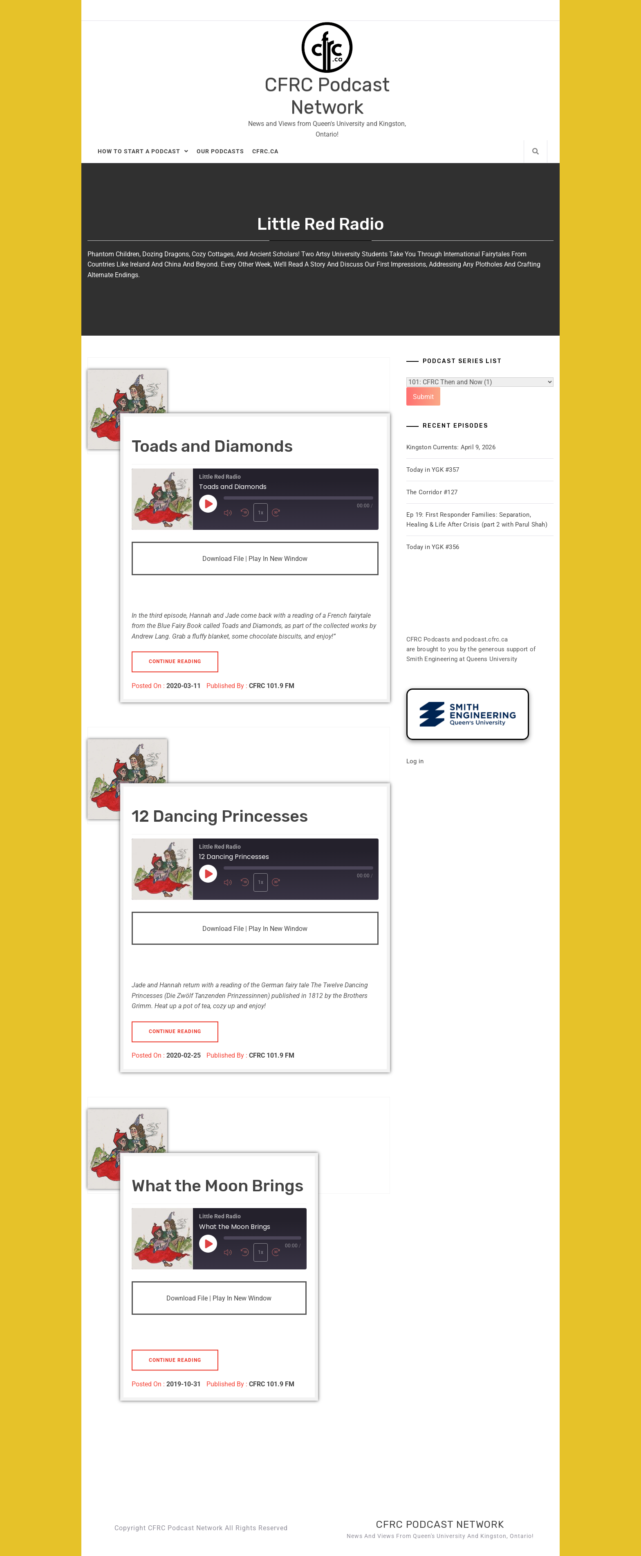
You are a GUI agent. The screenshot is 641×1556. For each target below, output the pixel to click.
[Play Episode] (208, 504)
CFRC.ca (265, 151)
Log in (415, 761)
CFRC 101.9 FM (271, 686)
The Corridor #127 (431, 492)
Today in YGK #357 (432, 469)
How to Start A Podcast (143, 151)
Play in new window (278, 559)
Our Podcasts (220, 151)
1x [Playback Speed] (259, 513)
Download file (223, 559)
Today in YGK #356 (432, 547)
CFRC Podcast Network (327, 96)
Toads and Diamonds (212, 446)
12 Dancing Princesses (220, 816)
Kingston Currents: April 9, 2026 (450, 447)
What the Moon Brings (217, 1185)
